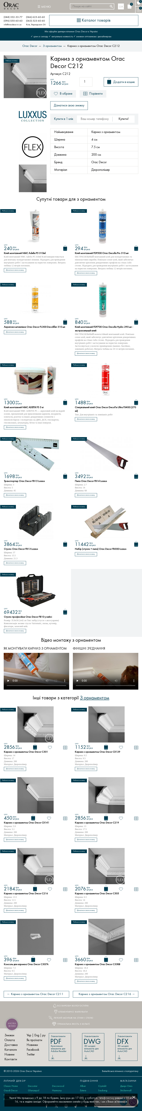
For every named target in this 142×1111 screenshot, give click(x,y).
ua (121, 6)
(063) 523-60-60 (35, 21)
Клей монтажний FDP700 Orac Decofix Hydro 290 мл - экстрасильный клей (104, 329)
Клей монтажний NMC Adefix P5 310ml (25, 253)
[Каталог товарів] (93, 20)
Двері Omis (126, 1086)
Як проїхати (34, 1040)
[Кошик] (129, 6)
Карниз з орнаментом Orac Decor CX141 (26, 823)
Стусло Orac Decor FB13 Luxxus (21, 549)
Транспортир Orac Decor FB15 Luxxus (24, 481)
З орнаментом (94, 698)
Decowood (58, 1086)
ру (43, 1035)
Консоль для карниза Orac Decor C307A (26, 964)
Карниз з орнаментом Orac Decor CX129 (97, 752)
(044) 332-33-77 (13, 17)
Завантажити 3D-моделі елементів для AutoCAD (93, 1044)
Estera (83, 1090)
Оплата (9, 1040)
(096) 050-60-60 (13, 21)
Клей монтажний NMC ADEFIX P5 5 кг (24, 407)
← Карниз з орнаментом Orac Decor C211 (35, 994)
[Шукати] (111, 6)
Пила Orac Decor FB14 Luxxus (91, 481)
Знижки (9, 1035)
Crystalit (102, 1086)
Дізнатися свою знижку (69, 105)
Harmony (57, 1090)
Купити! (124, 119)
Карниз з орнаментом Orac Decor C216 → (107, 994)
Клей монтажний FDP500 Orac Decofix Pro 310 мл (102, 253)
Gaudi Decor (11, 1090)
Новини (9, 1054)
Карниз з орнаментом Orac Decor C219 (97, 823)
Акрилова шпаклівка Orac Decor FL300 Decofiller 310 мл (34, 327)
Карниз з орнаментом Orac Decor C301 (26, 752)
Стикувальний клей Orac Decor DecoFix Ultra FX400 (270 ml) (105, 409)
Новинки (32, 1045)
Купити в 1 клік (63, 119)
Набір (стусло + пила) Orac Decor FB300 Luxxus (100, 549)
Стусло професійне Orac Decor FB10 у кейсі (28, 617)
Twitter (31, 1054)
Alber (83, 1086)
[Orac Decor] (11, 5)
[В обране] (50, 747)
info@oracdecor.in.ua (12, 25)
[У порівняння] (65, 747)
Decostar (32, 1086)
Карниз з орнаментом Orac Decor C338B (97, 964)
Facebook (33, 1049)
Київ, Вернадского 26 (35, 25)
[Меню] (44, 7)
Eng (36, 1035)
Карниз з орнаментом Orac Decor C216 (26, 893)
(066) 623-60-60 (35, 17)
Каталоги (10, 1049)
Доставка (11, 1045)
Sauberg (102, 1090)
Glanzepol (33, 1090)
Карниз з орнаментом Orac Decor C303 (97, 893)
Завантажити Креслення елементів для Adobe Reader (59, 1044)
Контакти (10, 1059)
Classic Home (11, 1086)
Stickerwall (125, 1090)
